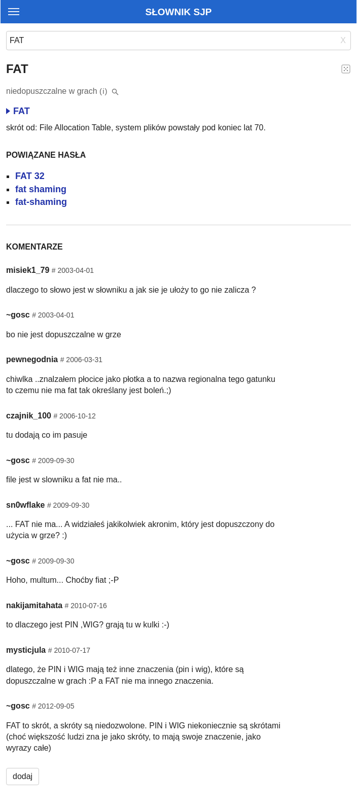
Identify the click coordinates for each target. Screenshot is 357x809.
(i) (103, 91)
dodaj (22, 776)
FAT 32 (30, 176)
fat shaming (40, 189)
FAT (18, 111)
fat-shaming (41, 202)
